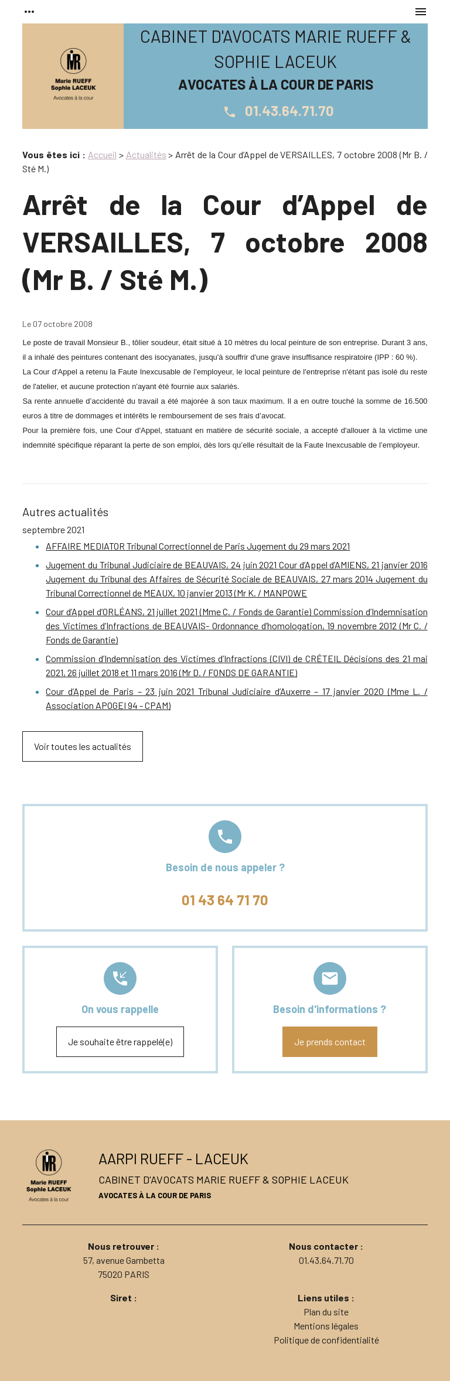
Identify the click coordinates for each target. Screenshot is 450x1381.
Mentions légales (326, 1325)
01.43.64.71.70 (275, 110)
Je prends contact (330, 1041)
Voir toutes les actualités (82, 746)
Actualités (146, 154)
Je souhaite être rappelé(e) (120, 1041)
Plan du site (326, 1311)
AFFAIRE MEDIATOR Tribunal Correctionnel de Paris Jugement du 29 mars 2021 (198, 545)
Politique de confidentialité (326, 1339)
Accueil (102, 154)
